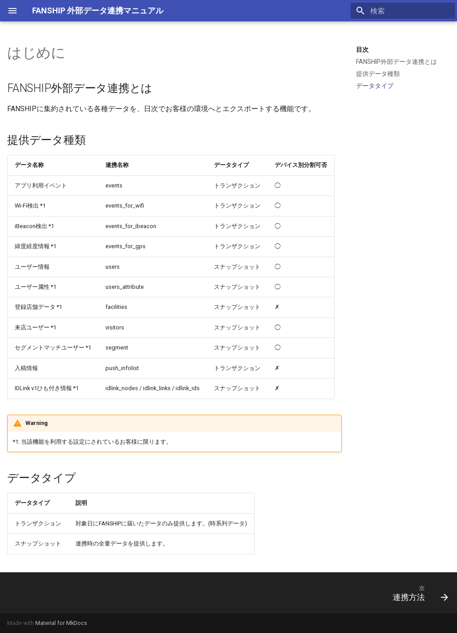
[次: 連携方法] (417, 593)
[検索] (403, 11)
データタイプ (375, 85)
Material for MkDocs (61, 623)
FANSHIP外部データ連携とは (396, 61)
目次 (362, 49)
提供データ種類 (378, 73)
